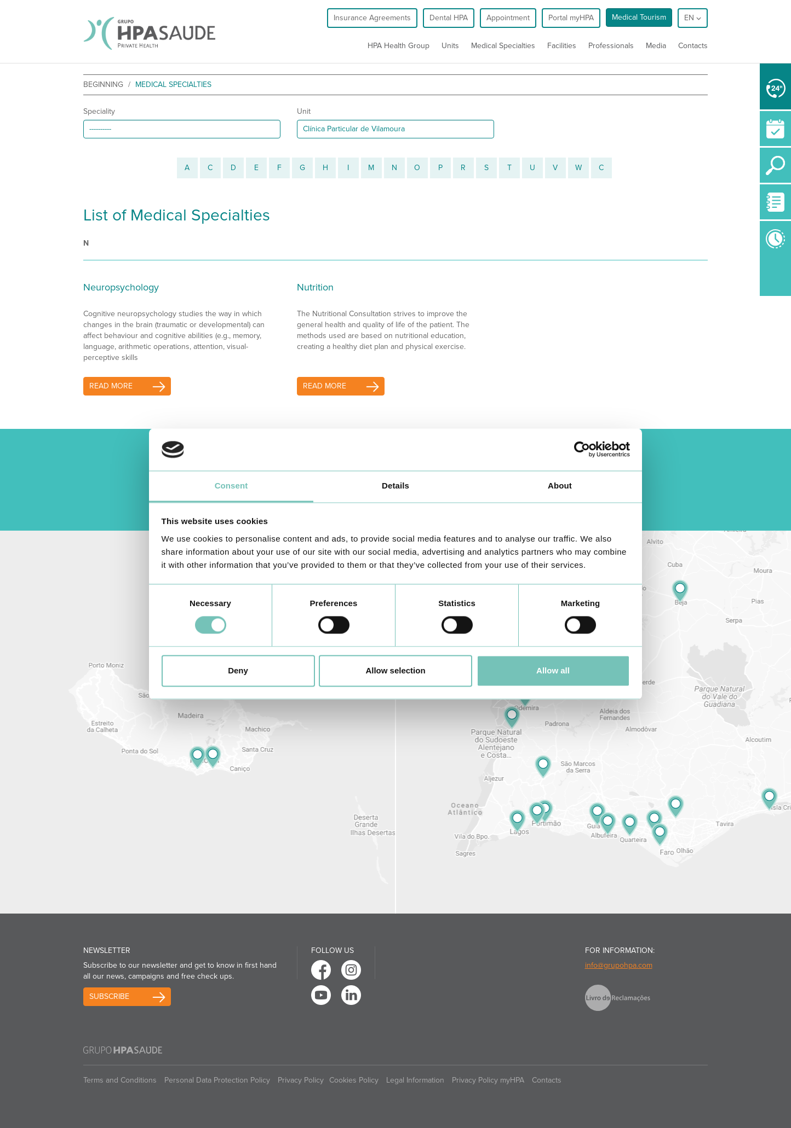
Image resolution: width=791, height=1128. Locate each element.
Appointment (508, 17)
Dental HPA (448, 17)
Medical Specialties (503, 45)
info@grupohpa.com (618, 965)
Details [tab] (395, 485)
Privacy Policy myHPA (488, 1080)
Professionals (611, 45)
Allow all (553, 670)
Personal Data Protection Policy (217, 1080)
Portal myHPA (571, 17)
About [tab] (560, 485)
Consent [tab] (231, 485)
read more (111, 386)
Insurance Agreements (372, 17)
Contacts (693, 45)
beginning (103, 84)
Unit (304, 111)
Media (656, 45)
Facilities (561, 45)
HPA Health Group (398, 45)
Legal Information (415, 1080)
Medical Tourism (639, 17)
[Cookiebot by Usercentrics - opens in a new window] (582, 449)
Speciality (99, 111)
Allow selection (395, 670)
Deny (238, 670)
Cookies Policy (354, 1080)
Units (450, 45)
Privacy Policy (301, 1080)
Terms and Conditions (120, 1080)
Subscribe (109, 996)
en (692, 17)
